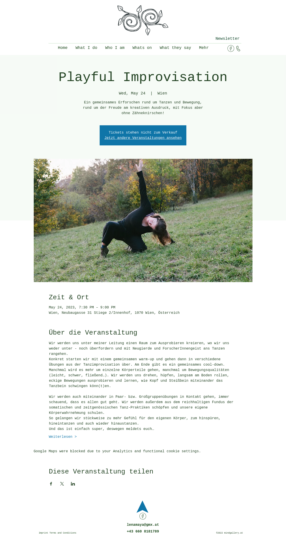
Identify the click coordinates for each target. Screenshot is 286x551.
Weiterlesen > (63, 437)
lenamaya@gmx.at (143, 525)
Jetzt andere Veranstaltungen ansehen (143, 138)
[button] (227, 39)
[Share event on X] (62, 484)
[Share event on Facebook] (51, 484)
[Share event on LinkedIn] (73, 484)
